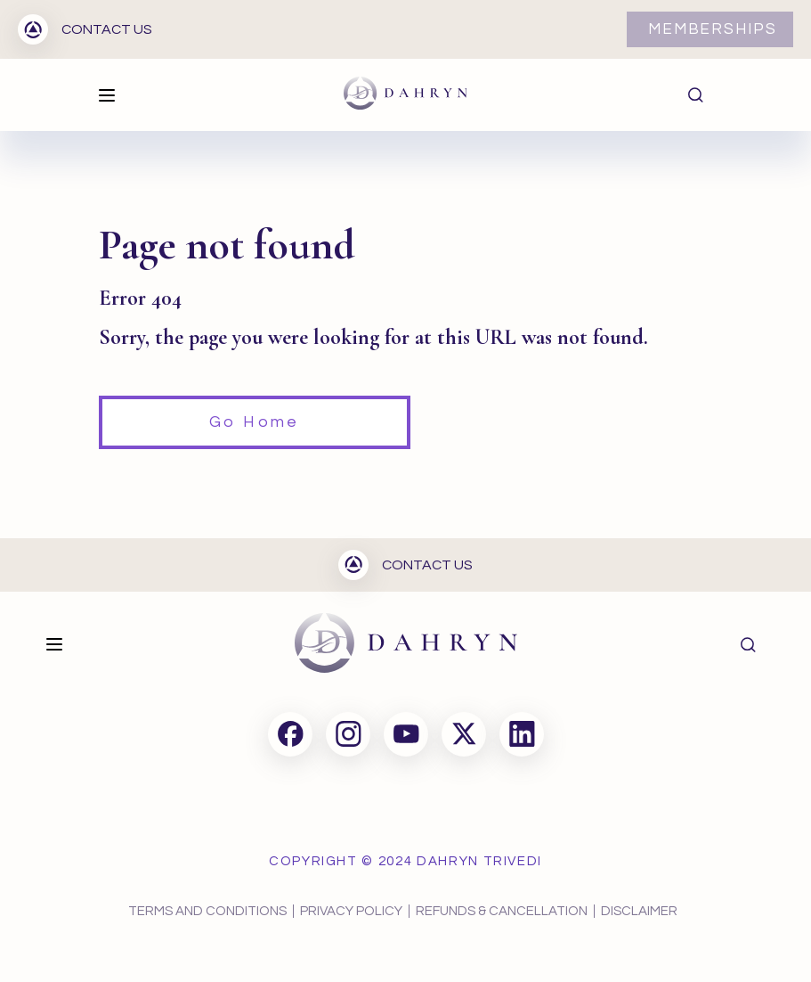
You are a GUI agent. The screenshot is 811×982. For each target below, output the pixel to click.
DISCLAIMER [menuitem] (639, 911)
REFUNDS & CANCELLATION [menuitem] (502, 911)
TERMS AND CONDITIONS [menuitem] (207, 911)
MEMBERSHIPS (712, 29)
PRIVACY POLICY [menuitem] (351, 911)
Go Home (254, 421)
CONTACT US (85, 29)
